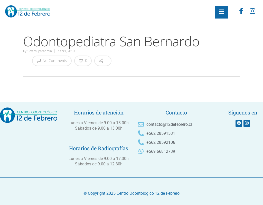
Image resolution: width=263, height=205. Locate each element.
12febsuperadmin (39, 51)
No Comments (52, 60)
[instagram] (252, 12)
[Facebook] (241, 12)
